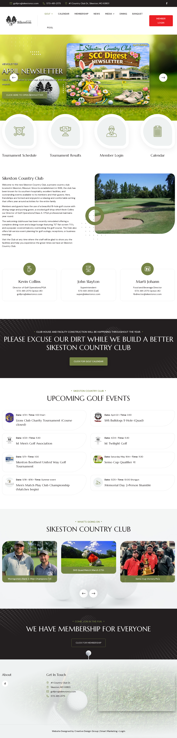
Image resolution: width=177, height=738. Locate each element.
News (97, 13)
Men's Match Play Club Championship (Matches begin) (43, 487)
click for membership (88, 642)
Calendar (63, 13)
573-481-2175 (53, 3)
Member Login (161, 20)
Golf (47, 13)
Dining (123, 13)
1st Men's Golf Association (34, 443)
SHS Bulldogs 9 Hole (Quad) (124, 420)
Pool (50, 27)
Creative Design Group (86, 731)
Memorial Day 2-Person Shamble (128, 485)
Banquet (137, 13)
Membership (81, 13)
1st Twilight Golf (116, 443)
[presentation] (14, 77)
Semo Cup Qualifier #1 (120, 462)
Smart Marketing (108, 731)
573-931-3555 (85, 290)
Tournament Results (65, 155)
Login (122, 731)
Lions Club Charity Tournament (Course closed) (44, 422)
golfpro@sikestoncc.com (26, 3)
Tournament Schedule (19, 155)
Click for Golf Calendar (88, 361)
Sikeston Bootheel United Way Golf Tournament (41, 464)
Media (108, 13)
